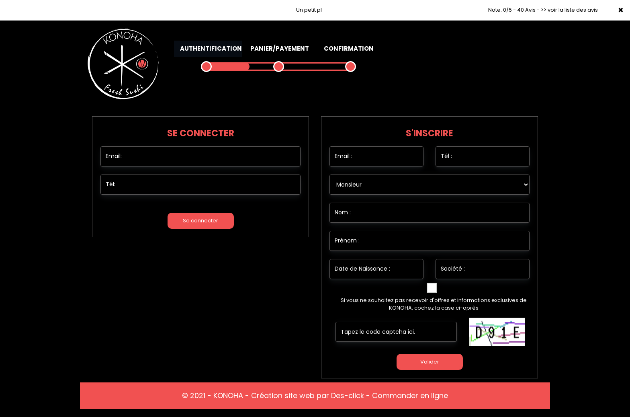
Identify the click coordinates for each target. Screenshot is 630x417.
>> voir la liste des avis (569, 10)
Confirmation (349, 48)
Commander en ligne (410, 395)
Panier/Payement (279, 48)
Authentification (211, 48)
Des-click (347, 395)
